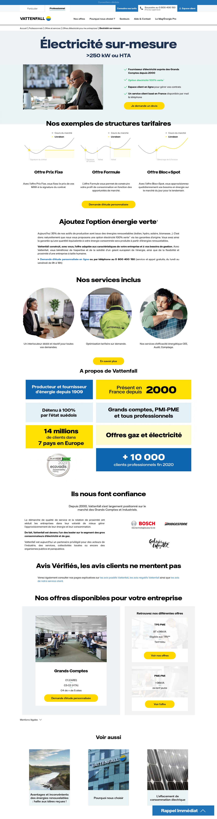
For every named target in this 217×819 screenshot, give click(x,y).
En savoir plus (108, 361)
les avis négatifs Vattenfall (144, 577)
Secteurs (124, 18)
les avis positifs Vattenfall (114, 577)
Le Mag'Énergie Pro (165, 18)
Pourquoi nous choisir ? (102, 18)
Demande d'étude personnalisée (108, 204)
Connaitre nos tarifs (127, 8)
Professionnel (57, 8)
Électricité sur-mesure (110, 28)
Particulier (32, 8)
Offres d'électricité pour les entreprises (80, 28)
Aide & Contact (142, 18)
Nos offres (79, 18)
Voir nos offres (160, 655)
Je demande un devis (144, 105)
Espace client (188, 8)
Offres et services (53, 28)
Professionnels (36, 28)
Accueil (23, 28)
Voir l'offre (160, 704)
